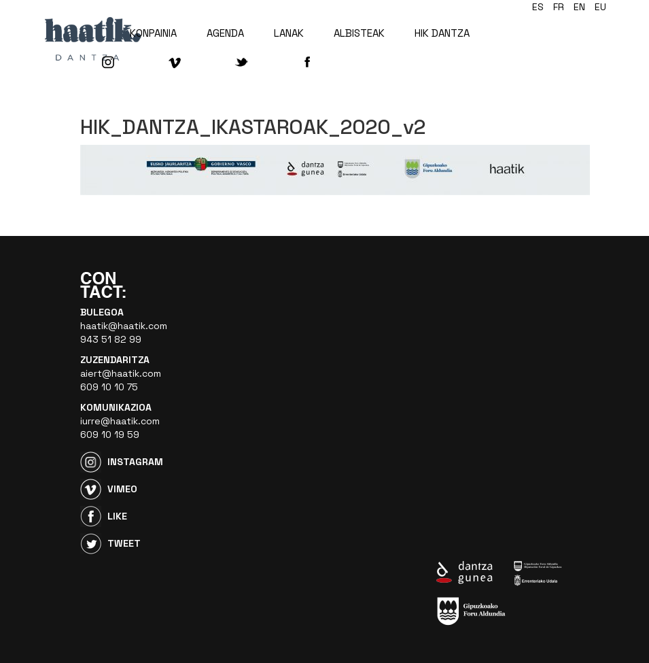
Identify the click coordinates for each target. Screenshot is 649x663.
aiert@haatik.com (120, 373)
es (538, 7)
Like (117, 516)
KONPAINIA (153, 33)
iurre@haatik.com (120, 421)
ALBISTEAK (359, 33)
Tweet (124, 543)
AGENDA (225, 33)
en (579, 7)
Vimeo (122, 489)
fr (558, 7)
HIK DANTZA (442, 33)
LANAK (289, 33)
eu (600, 7)
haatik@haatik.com (123, 326)
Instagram (135, 462)
